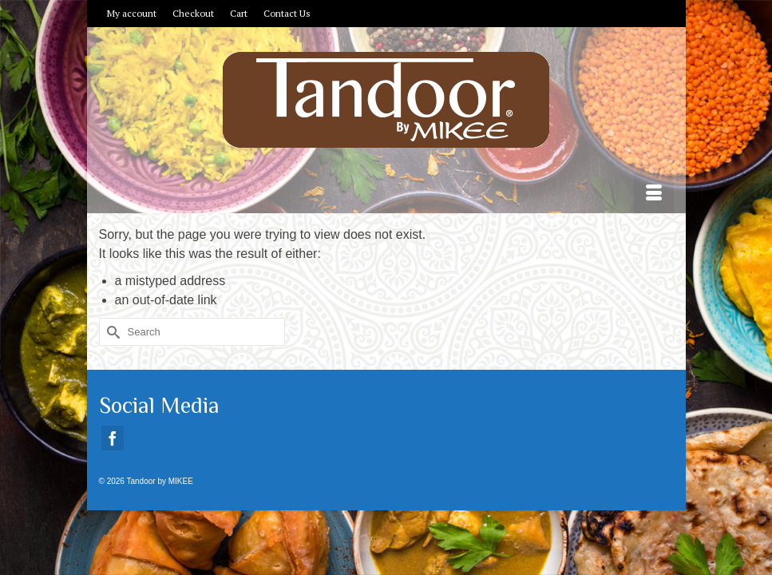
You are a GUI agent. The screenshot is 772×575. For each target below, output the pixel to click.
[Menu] (654, 193)
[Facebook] (112, 438)
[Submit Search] (111, 332)
